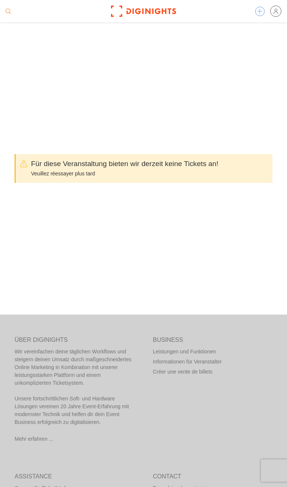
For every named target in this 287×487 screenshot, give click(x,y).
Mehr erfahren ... (34, 439)
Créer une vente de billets (183, 372)
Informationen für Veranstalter (187, 362)
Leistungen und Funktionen (184, 352)
